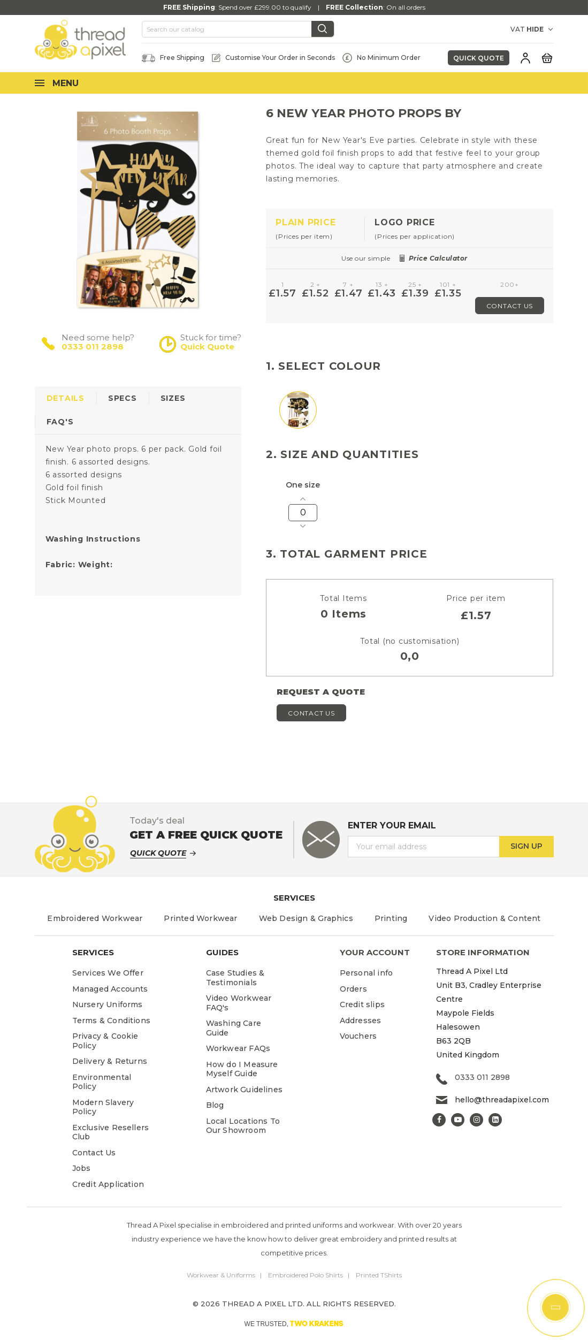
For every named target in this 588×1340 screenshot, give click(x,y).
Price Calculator (438, 258)
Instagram (476, 1119)
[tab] (315, 228)
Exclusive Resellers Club (110, 1132)
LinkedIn (495, 1119)
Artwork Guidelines (244, 1089)
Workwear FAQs (238, 1048)
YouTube (457, 1119)
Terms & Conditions (111, 1020)
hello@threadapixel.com (502, 1100)
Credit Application (108, 1184)
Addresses (360, 1020)
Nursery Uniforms (107, 1004)
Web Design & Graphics (306, 918)
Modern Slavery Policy (103, 1107)
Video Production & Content (484, 918)
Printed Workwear (200, 918)
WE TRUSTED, (294, 1323)
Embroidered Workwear (94, 918)
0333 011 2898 (93, 346)
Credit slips (362, 1004)
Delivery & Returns (110, 1061)
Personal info (366, 973)
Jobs (81, 1168)
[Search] (238, 29)
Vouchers (358, 1036)
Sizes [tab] (173, 398)
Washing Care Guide (233, 1028)
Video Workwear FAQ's (239, 1002)
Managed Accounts (110, 989)
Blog (215, 1105)
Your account (375, 952)
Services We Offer (107, 973)
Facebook (439, 1119)
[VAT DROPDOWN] (540, 29)
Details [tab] (66, 398)
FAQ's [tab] (60, 422)
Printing (391, 918)
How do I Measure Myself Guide (242, 1069)
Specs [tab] (122, 398)
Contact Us (509, 306)
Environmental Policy (102, 1082)
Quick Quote (478, 58)
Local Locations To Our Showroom (243, 1126)
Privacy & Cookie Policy (105, 1040)
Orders (353, 989)
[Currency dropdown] (492, 29)
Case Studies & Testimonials (235, 977)
